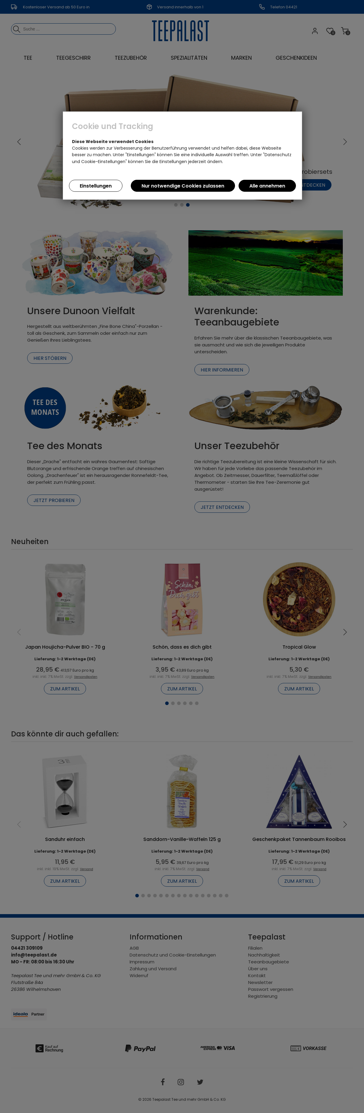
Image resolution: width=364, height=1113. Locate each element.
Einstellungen (96, 185)
